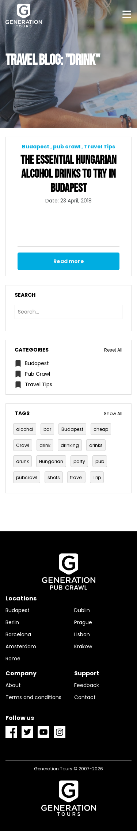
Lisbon (82, 634)
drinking (70, 445)
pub (99, 461)
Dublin (82, 610)
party (79, 461)
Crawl (22, 445)
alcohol (24, 429)
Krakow (83, 646)
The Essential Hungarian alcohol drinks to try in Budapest (68, 174)
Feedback (86, 685)
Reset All (113, 350)
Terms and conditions (33, 697)
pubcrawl (26, 477)
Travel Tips (99, 146)
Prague (83, 622)
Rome (12, 658)
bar (47, 429)
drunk (22, 461)
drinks (96, 445)
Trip (97, 477)
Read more (68, 261)
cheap (101, 429)
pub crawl (66, 146)
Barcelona (18, 634)
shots (53, 477)
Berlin (12, 622)
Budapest (35, 146)
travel (76, 477)
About (13, 685)
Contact (85, 697)
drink (44, 445)
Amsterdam (20, 646)
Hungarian (51, 461)
